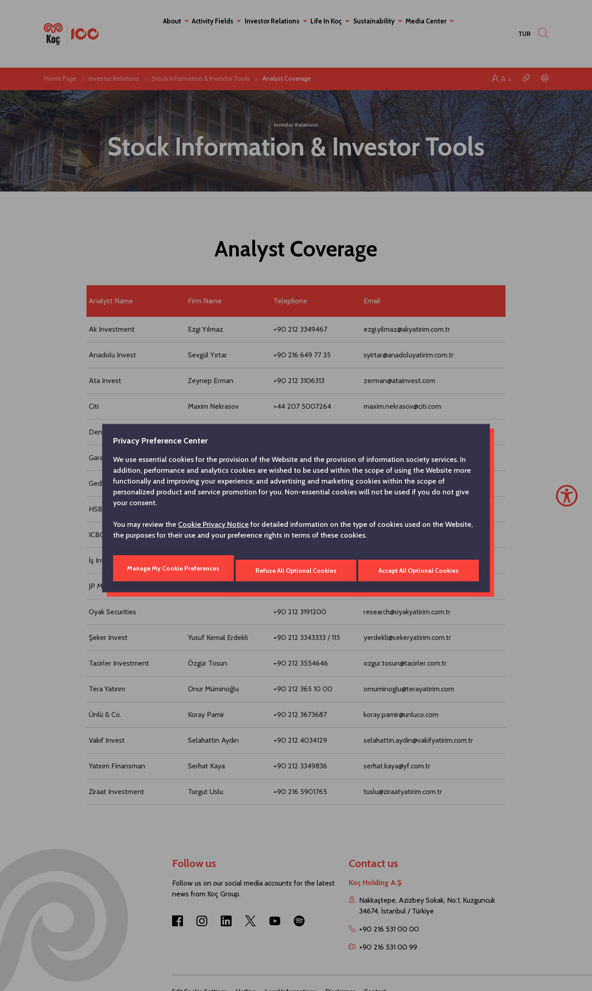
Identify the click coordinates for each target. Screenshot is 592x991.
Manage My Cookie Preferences (172, 568)
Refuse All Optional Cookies (296, 568)
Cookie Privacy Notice (213, 526)
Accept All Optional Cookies (419, 568)
